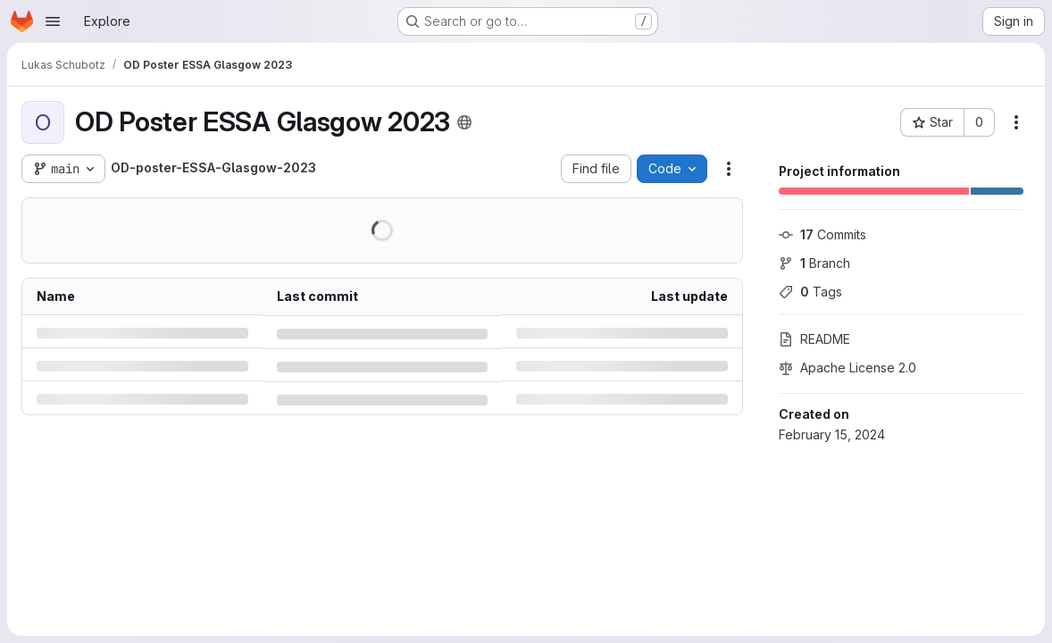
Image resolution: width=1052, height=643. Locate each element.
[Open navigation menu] (52, 21)
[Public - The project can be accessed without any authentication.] (464, 122)
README (814, 339)
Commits (822, 234)
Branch (814, 263)
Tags (810, 291)
